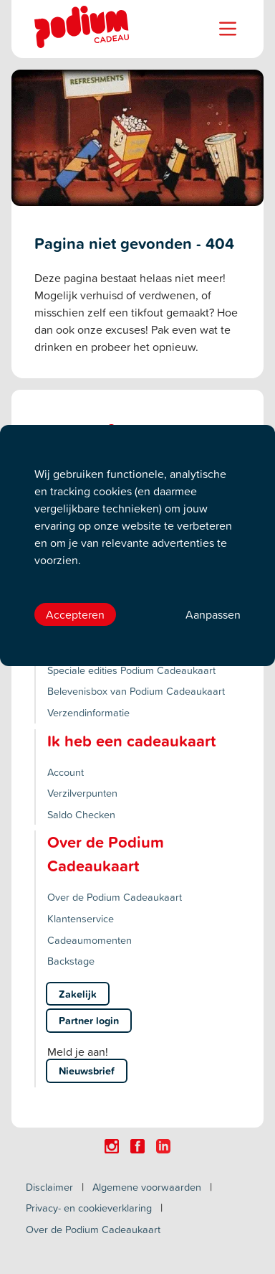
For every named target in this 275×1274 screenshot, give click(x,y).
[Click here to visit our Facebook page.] (137, 1146)
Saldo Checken (81, 814)
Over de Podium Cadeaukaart (114, 896)
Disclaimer (49, 1186)
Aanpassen (213, 614)
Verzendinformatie (88, 712)
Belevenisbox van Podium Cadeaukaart (136, 690)
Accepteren (75, 614)
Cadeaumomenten (89, 939)
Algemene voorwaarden (146, 1186)
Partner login (89, 1020)
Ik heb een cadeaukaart (131, 740)
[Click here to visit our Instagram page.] (112, 1146)
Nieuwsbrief (87, 1070)
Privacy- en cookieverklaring (89, 1207)
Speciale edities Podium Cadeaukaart (131, 670)
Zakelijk (78, 993)
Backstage (71, 960)
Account (65, 771)
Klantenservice (80, 918)
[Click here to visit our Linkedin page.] (163, 1146)
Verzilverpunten (82, 792)
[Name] (228, 29)
